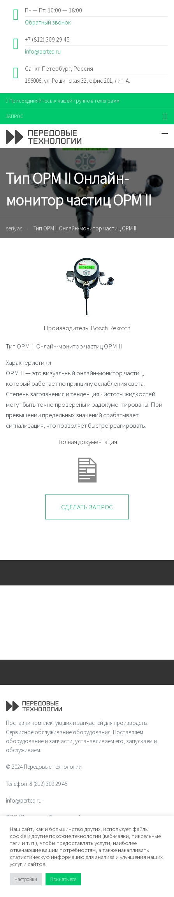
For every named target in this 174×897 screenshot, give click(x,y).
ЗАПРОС (14, 116)
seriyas (14, 228)
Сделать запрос (87, 507)
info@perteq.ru (43, 51)
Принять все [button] (63, 879)
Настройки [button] (25, 879)
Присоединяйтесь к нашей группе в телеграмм (63, 100)
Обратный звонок (48, 22)
